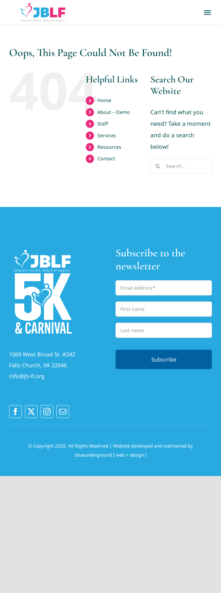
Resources (109, 147)
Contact (106, 158)
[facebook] (15, 411)
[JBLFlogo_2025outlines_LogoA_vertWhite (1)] (43, 249)
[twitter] (31, 411)
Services (106, 135)
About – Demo (113, 112)
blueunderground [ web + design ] (110, 455)
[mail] (62, 411)
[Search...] (181, 166)
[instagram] (47, 411)
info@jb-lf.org (26, 376)
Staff (102, 123)
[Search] (158, 166)
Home (104, 100)
